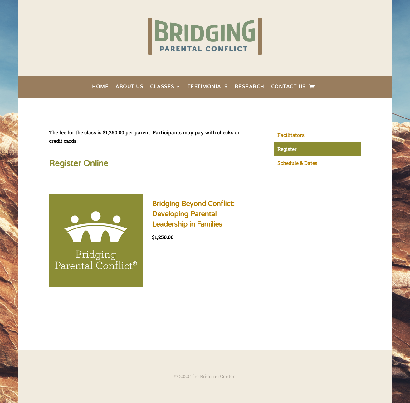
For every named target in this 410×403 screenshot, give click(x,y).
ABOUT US (129, 86)
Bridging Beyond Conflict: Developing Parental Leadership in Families (193, 214)
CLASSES (162, 86)
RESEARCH (249, 86)
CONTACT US (288, 86)
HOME (100, 86)
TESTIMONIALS (208, 86)
